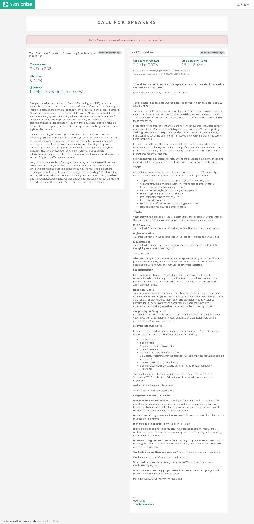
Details (56, 521)
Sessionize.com (17, 4)
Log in (243, 4)
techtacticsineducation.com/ (56, 92)
